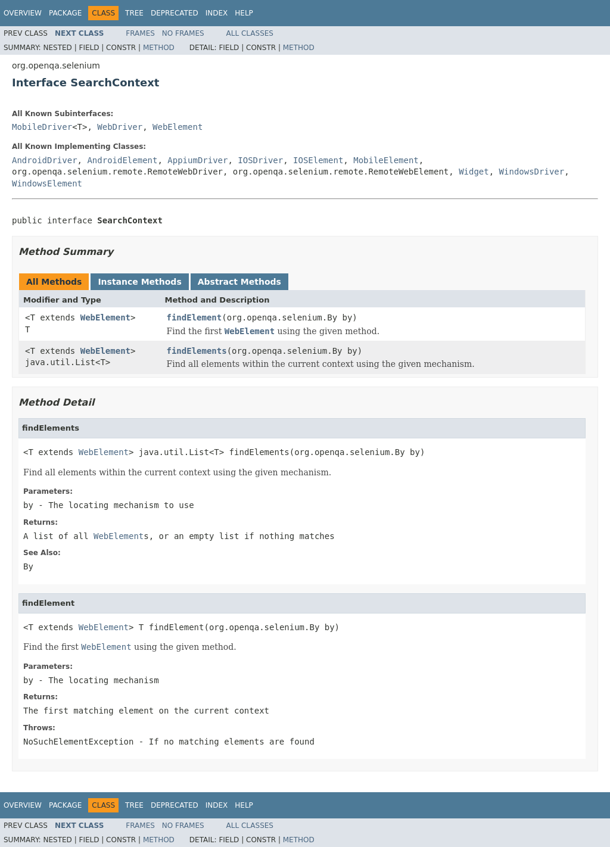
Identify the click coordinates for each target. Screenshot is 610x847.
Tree (134, 13)
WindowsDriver (532, 171)
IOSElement (318, 160)
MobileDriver (42, 127)
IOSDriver (260, 160)
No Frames (183, 33)
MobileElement (386, 160)
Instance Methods (139, 282)
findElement (194, 317)
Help (244, 13)
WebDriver (119, 127)
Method (159, 47)
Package (65, 13)
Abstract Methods (239, 282)
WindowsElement (47, 183)
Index (217, 13)
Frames (140, 33)
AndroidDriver (44, 160)
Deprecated (174, 13)
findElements (197, 351)
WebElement (177, 127)
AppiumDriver (197, 160)
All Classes (249, 33)
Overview (23, 13)
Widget (474, 171)
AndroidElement (122, 160)
